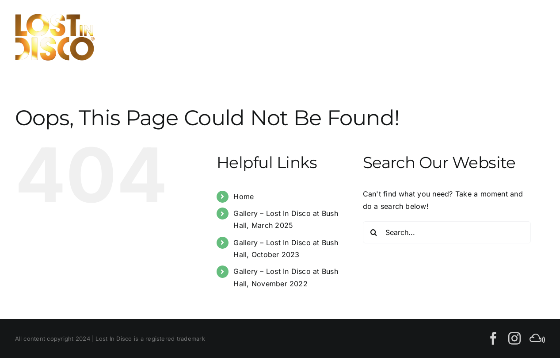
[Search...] (447, 232)
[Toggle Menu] (535, 37)
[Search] (374, 232)
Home (243, 196)
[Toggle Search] (505, 36)
